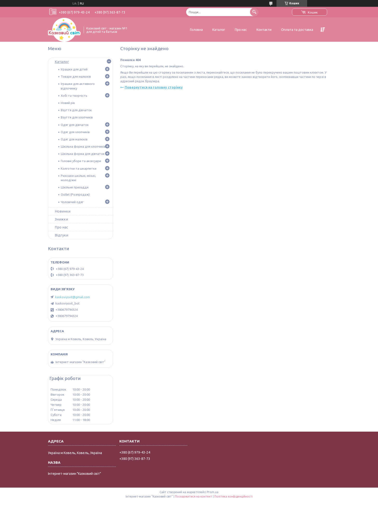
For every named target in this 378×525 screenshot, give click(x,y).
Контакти (263, 30)
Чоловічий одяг (72, 202)
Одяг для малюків (74, 139)
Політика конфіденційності (233, 496)
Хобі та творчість (74, 95)
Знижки (61, 219)
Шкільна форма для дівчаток (83, 153)
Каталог (218, 30)
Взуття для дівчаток (76, 110)
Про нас (241, 30)
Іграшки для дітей (74, 69)
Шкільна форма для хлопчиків (83, 146)
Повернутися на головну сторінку (154, 87)
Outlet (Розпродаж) (75, 194)
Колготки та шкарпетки (78, 168)
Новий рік (68, 102)
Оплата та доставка (297, 30)
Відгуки (61, 235)
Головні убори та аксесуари (81, 161)
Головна (196, 30)
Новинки (62, 211)
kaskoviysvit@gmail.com (72, 297)
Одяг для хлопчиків (75, 132)
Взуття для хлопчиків (77, 117)
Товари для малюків (76, 76)
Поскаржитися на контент (193, 496)
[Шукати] (254, 12)
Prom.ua (212, 492)
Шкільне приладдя (74, 187)
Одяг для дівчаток (75, 124)
